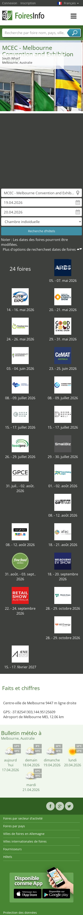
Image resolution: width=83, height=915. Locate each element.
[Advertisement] (40, 147)
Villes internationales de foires (25, 841)
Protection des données (20, 913)
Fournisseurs (12, 849)
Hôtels (7, 857)
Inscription (28, 3)
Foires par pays (14, 826)
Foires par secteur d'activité (23, 818)
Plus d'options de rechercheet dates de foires (39, 249)
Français (71, 3)
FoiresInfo (23, 15)
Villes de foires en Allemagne (23, 834)
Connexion (9, 3)
